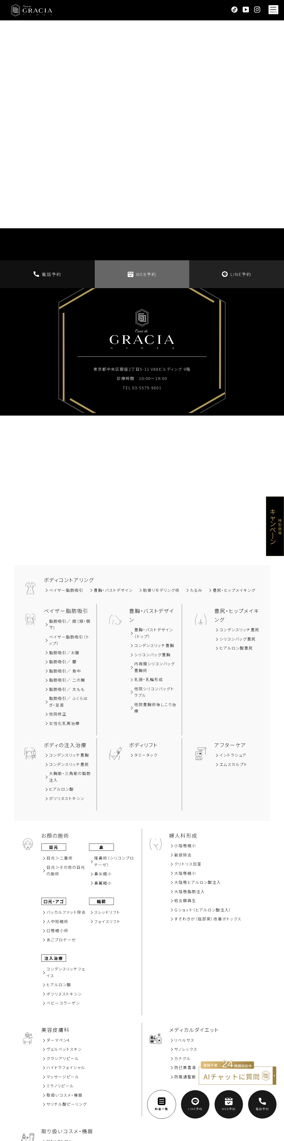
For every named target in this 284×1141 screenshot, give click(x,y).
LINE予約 (236, 274)
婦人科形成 (183, 835)
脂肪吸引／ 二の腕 (67, 680)
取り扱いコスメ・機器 (67, 1131)
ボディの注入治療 (65, 745)
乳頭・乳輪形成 (148, 679)
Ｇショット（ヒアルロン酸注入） (203, 909)
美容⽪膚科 (55, 1029)
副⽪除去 (183, 854)
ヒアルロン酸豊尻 (236, 648)
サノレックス (185, 1049)
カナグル (182, 1058)
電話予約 (47, 274)
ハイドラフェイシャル (65, 1067)
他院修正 (58, 714)
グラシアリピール (62, 1058)
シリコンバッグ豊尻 (237, 639)
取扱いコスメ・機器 (64, 1095)
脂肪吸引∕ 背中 (65, 671)
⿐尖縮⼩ (103, 873)
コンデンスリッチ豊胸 (154, 645)
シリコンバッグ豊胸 (152, 654)
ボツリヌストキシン (66, 798)
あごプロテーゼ (61, 939)
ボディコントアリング (69, 580)
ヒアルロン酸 (61, 789)
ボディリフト (143, 745)
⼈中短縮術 (57, 921)
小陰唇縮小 (185, 845)
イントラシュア (233, 755)
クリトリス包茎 (188, 864)
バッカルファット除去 (66, 912)
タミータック (145, 755)
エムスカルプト (233, 764)
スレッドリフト (107, 912)
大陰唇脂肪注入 (189, 891)
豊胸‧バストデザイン (113, 590)
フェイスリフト (107, 921)
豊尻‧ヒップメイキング (234, 590)
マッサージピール (62, 1076)
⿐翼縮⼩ (103, 883)
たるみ (196, 590)
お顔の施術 (55, 835)
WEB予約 (142, 274)
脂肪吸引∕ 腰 (63, 661)
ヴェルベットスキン (64, 1049)
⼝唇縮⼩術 (57, 930)
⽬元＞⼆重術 (59, 858)
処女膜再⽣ (185, 900)
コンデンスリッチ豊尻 (239, 629)
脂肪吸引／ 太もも (67, 689)
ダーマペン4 (58, 1040)
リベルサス (184, 1040)
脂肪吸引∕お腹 (64, 652)
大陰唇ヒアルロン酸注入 (197, 882)
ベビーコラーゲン (63, 1003)
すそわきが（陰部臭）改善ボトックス (207, 918)
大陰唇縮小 (185, 873)
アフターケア (230, 745)
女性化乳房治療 (64, 723)
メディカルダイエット (194, 1029)
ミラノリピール (60, 1085)
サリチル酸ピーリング (66, 1104)
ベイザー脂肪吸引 (66, 590)
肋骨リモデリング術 (161, 590)
